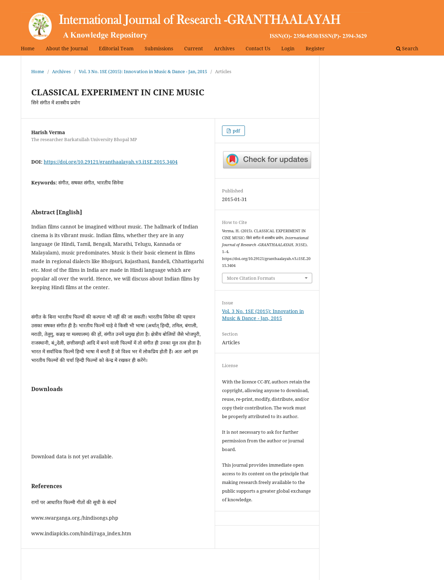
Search (407, 48)
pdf (236, 131)
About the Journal (67, 48)
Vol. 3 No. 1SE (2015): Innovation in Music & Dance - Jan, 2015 (143, 71)
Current (193, 48)
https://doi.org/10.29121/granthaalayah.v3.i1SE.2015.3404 (111, 161)
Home (28, 48)
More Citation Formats (251, 278)
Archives (224, 48)
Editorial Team (116, 48)
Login (287, 48)
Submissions (159, 48)
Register (315, 48)
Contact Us (258, 48)
